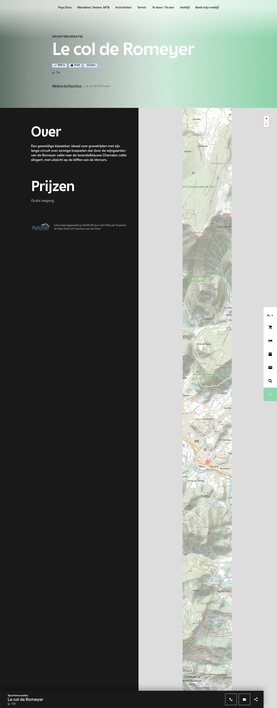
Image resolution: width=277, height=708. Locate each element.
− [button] (266, 124)
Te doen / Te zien (163, 7)
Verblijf (185, 7)
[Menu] (270, 394)
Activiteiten (123, 7)
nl (268, 316)
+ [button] (266, 118)
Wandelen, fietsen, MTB (93, 7)
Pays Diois (65, 7)
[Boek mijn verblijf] (270, 340)
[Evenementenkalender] (270, 354)
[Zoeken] (270, 381)
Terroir (141, 7)
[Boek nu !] (270, 327)
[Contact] (270, 367)
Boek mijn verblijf (207, 7)
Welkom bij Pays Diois (66, 86)
